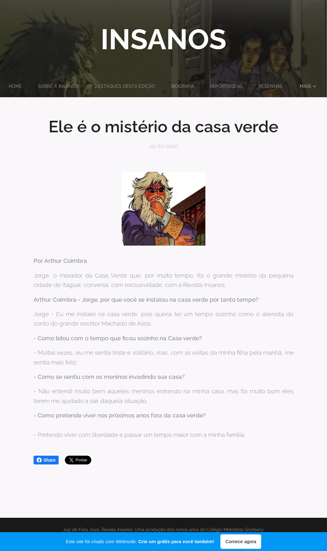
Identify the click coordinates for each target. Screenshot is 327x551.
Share (46, 460)
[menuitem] (35, 86)
